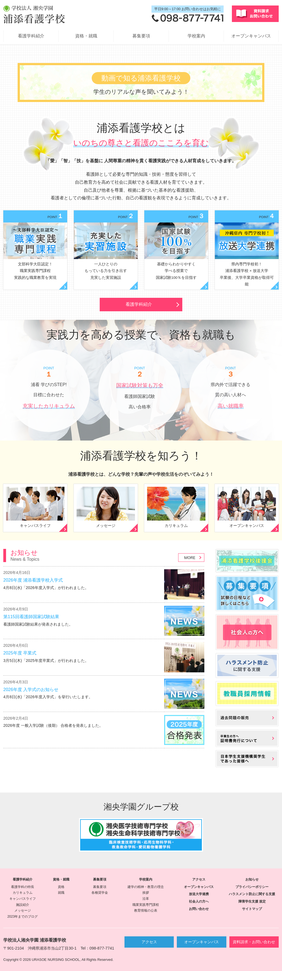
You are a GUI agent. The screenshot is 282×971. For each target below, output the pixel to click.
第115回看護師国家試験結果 (31, 616)
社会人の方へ (199, 901)
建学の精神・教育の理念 (146, 887)
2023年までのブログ (22, 916)
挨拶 (145, 893)
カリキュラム (22, 893)
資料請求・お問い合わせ (254, 942)
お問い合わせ (199, 909)
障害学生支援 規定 (252, 901)
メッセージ (22, 910)
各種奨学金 (99, 893)
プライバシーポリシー (252, 887)
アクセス (198, 879)
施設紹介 (22, 905)
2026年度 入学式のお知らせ (30, 689)
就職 (61, 893)
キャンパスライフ (22, 899)
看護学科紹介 (31, 36)
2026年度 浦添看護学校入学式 (33, 580)
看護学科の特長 (22, 887)
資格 (61, 887)
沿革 (145, 899)
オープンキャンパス (251, 36)
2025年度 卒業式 (19, 653)
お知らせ (252, 879)
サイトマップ (252, 909)
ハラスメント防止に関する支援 (252, 894)
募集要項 (141, 36)
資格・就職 (86, 36)
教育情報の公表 (145, 910)
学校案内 (196, 36)
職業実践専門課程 (145, 905)
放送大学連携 (199, 894)
